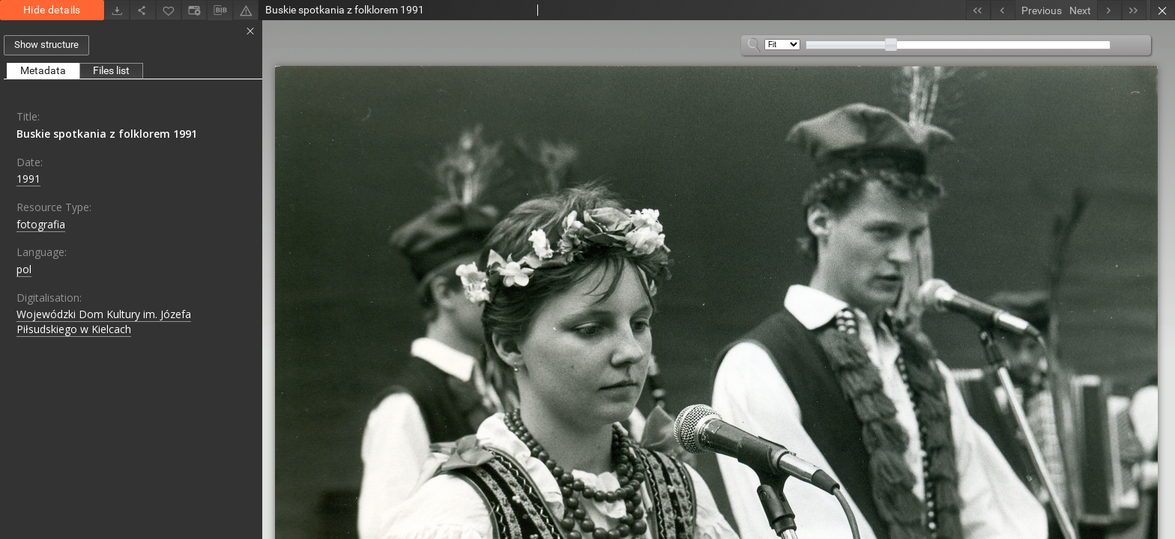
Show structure (46, 44)
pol (23, 269)
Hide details (52, 10)
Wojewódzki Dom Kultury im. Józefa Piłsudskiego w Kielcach (103, 321)
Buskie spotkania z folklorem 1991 (106, 134)
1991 (28, 178)
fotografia (40, 224)
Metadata (43, 70)
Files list (111, 70)
